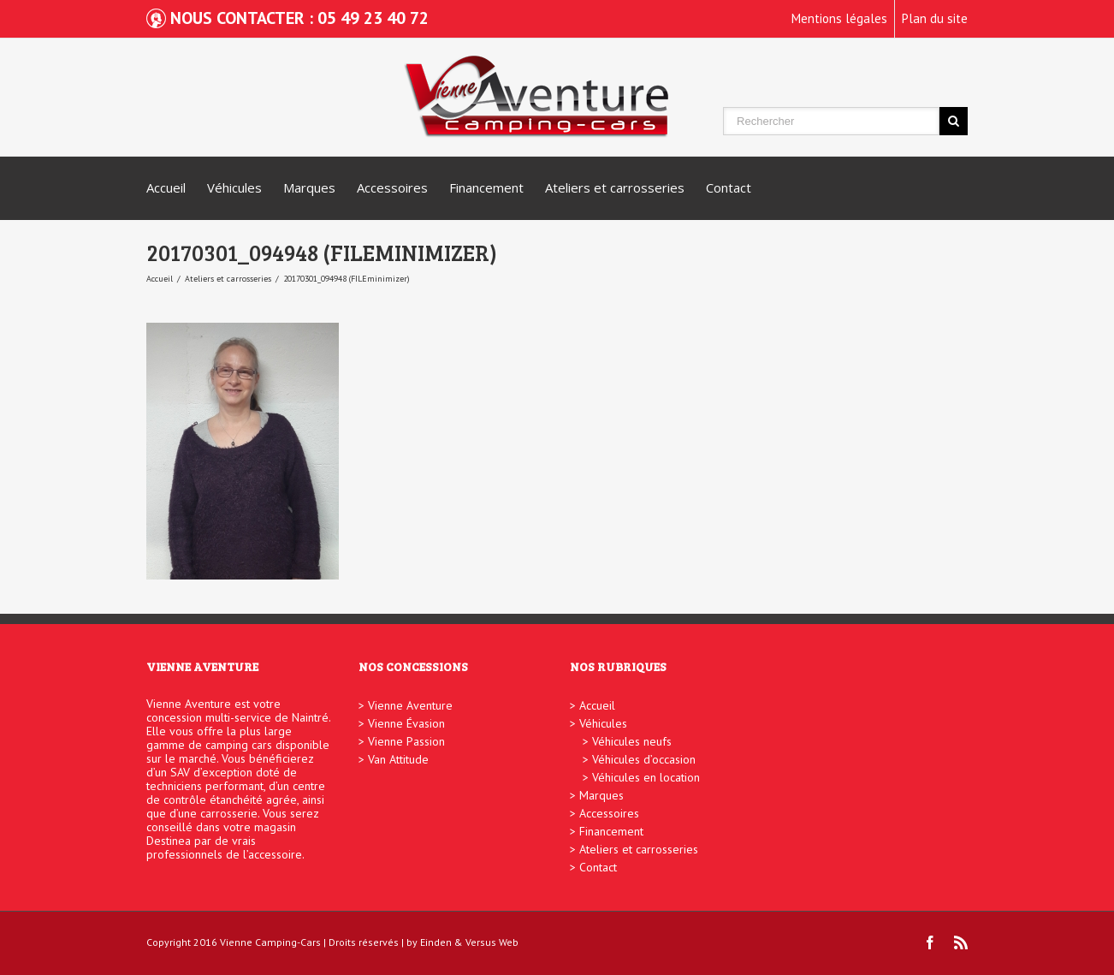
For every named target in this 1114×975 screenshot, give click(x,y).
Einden (436, 942)
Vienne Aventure (410, 705)
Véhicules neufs (632, 741)
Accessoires (392, 187)
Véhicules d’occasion (644, 759)
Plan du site (935, 18)
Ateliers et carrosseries (614, 187)
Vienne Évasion (406, 723)
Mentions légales (839, 18)
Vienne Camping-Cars (270, 942)
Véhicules (234, 187)
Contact (728, 187)
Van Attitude (398, 759)
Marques (309, 187)
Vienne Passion (406, 741)
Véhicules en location (646, 777)
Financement (486, 187)
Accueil (166, 187)
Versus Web (491, 942)
